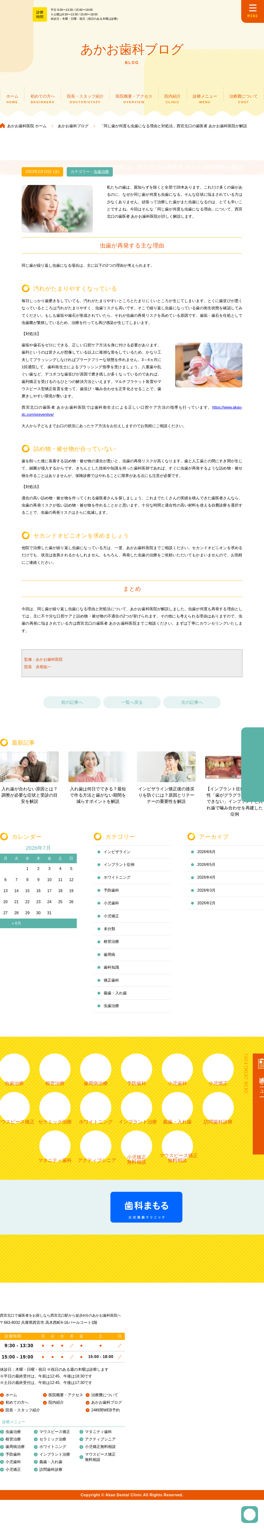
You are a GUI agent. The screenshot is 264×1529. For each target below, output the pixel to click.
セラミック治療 (52, 1511)
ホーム (11, 1467)
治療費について (104, 1467)
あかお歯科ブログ (106, 1474)
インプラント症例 (119, 868)
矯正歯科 (111, 984)
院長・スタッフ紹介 (23, 1482)
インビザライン (117, 856)
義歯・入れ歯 (115, 997)
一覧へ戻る (132, 706)
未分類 (109, 933)
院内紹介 (56, 1474)
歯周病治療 (15, 1518)
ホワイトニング (117, 881)
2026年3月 (206, 894)
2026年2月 (206, 907)
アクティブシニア (100, 1511)
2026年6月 (206, 856)
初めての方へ (17, 1474)
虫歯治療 (101, 176)
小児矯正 (111, 920)
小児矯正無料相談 (100, 1518)
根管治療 (111, 946)
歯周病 (109, 958)
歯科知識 (111, 971)
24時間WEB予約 (105, 1482)
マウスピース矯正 (54, 1503)
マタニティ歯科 (98, 1503)
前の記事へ (72, 706)
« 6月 (16, 927)
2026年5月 (206, 868)
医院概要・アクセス (65, 1467)
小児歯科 (111, 907)
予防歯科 (111, 894)
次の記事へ (192, 706)
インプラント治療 (54, 1526)
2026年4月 (206, 881)
